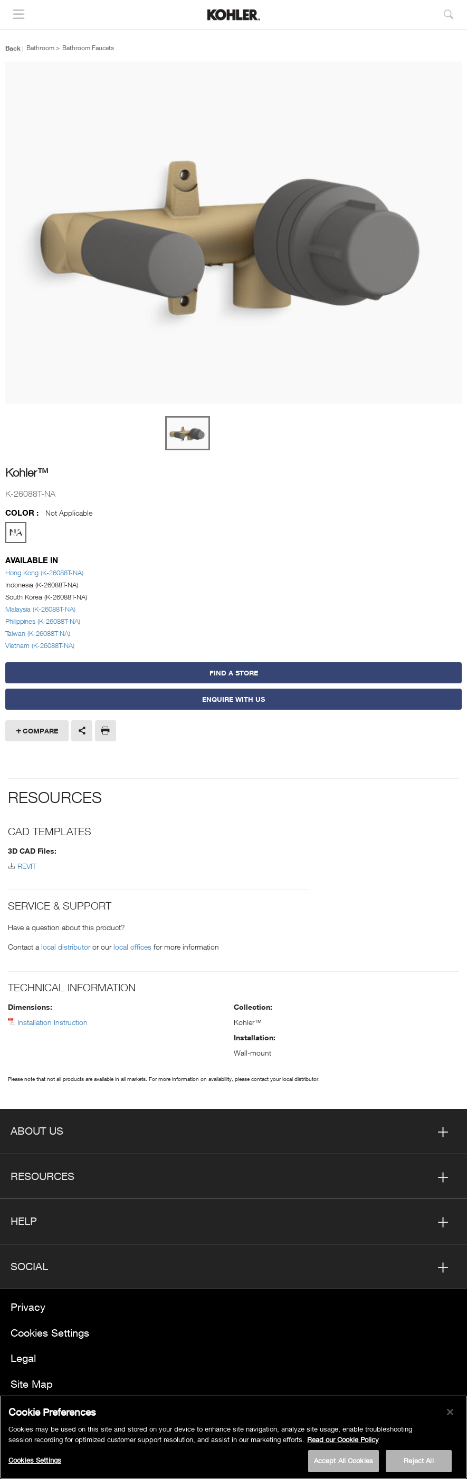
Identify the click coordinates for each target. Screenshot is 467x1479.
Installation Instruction (52, 1022)
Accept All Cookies (343, 1461)
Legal (23, 1358)
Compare (40, 731)
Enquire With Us (233, 699)
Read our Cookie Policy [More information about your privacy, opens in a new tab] (343, 1440)
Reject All (418, 1461)
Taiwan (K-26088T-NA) (37, 633)
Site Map (32, 1384)
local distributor (65, 946)
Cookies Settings (50, 1333)
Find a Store (233, 673)
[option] (233, 233)
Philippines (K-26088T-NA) (42, 621)
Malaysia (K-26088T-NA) (40, 609)
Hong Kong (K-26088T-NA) (44, 572)
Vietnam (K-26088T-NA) (39, 645)
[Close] (450, 1413)
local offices (132, 946)
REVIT (26, 866)
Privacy (28, 1307)
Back (13, 48)
